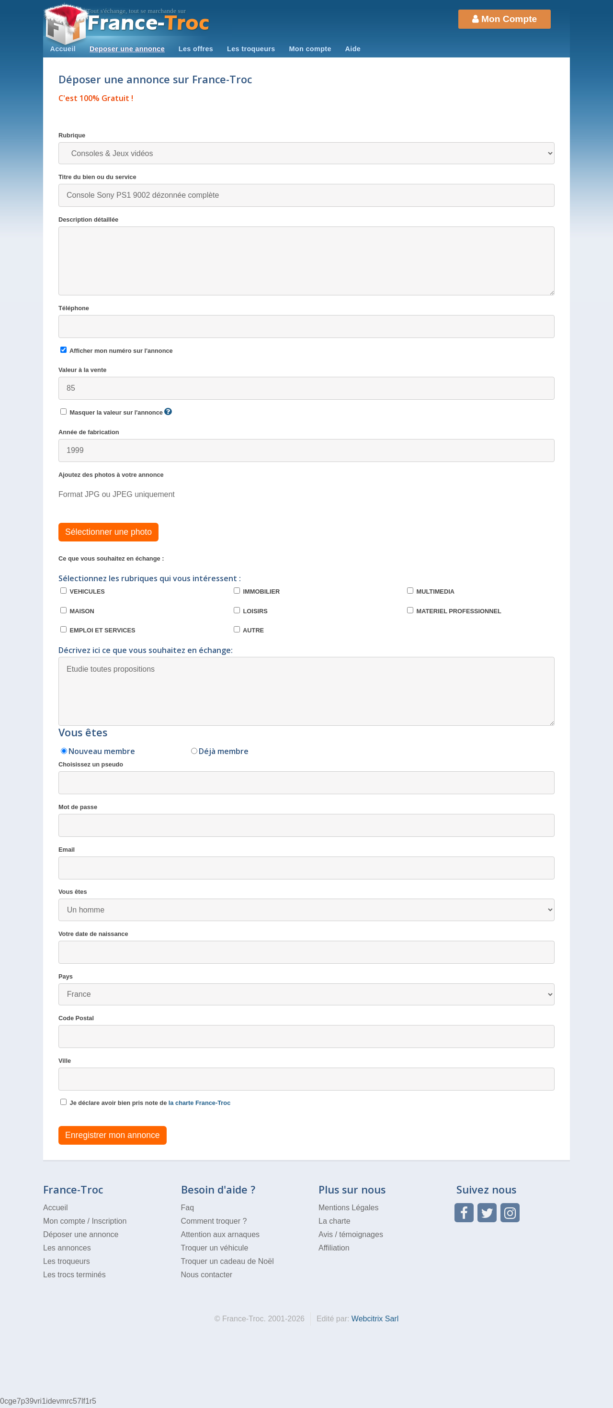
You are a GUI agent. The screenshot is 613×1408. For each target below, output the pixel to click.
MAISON (77, 611)
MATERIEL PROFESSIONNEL (454, 611)
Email (306, 862)
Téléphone (306, 321)
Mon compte (310, 49)
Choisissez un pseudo (306, 777)
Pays (306, 989)
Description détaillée (306, 255)
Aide (353, 49)
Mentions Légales (348, 1208)
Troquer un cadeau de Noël (227, 1261)
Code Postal (306, 1031)
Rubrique (306, 148)
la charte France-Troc (199, 1102)
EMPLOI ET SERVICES (98, 630)
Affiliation (334, 1248)
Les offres (196, 49)
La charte (334, 1221)
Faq (187, 1208)
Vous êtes (306, 904)
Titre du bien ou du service (306, 190)
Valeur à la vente (306, 383)
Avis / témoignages (350, 1234)
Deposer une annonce (127, 49)
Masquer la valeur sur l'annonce (115, 412)
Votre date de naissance (306, 947)
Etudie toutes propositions (306, 691)
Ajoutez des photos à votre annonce (111, 474)
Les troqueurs (251, 49)
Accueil (63, 49)
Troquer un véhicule (215, 1248)
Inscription (108, 1221)
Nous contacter (207, 1275)
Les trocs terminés (74, 1275)
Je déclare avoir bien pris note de (145, 1102)
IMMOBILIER (257, 591)
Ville (306, 1074)
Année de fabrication (306, 445)
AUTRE (249, 630)
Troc (148, 23)
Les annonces (67, 1248)
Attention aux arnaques (220, 1234)
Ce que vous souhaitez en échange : (111, 558)
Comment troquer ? (214, 1221)
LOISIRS (251, 611)
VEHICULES (82, 591)
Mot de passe (306, 820)
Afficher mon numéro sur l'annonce (116, 350)
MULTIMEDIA (430, 591)
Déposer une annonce (80, 1234)
